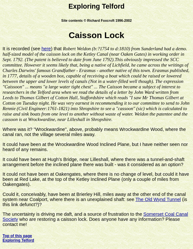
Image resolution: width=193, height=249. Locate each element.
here (46, 48)
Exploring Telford (18, 240)
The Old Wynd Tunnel (158, 199)
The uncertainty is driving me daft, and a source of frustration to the (73, 214)
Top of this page (17, 236)
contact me (14, 224)
